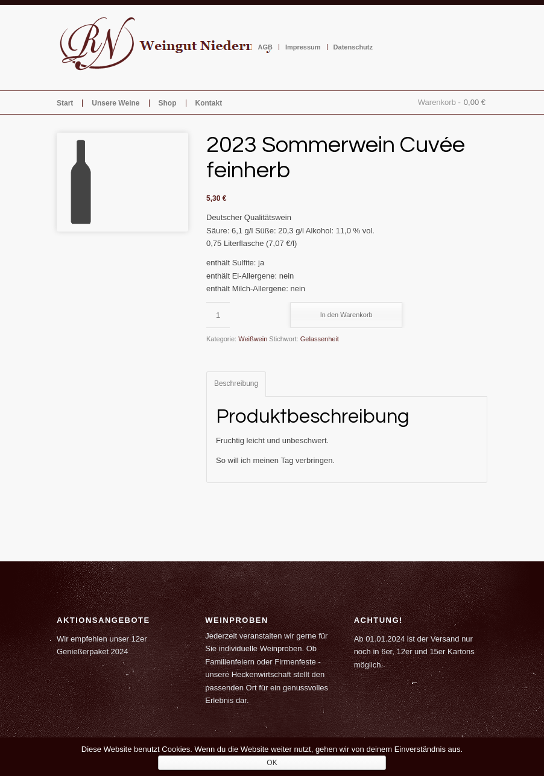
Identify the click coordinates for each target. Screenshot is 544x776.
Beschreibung (236, 383)
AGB (265, 47)
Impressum (303, 47)
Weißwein (252, 338)
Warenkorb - (439, 102)
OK (272, 763)
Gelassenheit (319, 338)
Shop (168, 103)
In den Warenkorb (346, 314)
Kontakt (209, 103)
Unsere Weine (115, 103)
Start (65, 103)
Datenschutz (353, 47)
